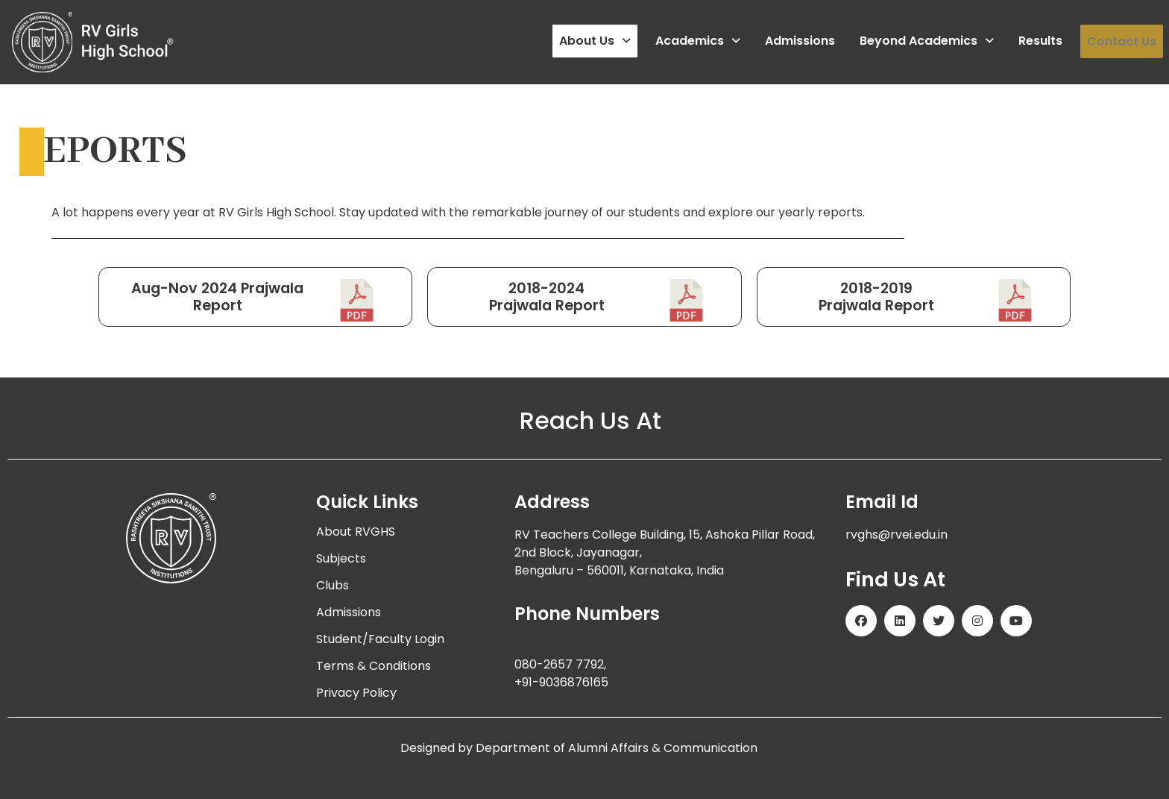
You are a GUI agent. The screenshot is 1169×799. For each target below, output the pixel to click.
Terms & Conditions (373, 665)
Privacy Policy (356, 692)
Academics (697, 41)
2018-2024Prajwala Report (547, 297)
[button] (594, 41)
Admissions (800, 41)
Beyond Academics (927, 41)
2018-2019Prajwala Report (876, 297)
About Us (595, 41)
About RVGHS (355, 531)
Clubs (332, 585)
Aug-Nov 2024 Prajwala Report (217, 297)
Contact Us (1121, 41)
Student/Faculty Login (380, 639)
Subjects (341, 558)
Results (1040, 41)
